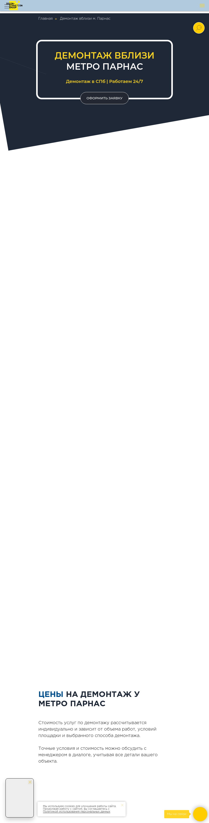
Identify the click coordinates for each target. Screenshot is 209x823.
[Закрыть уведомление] (122, 805)
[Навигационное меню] (202, 5)
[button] (104, 98)
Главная (45, 18)
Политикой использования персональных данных (76, 811)
